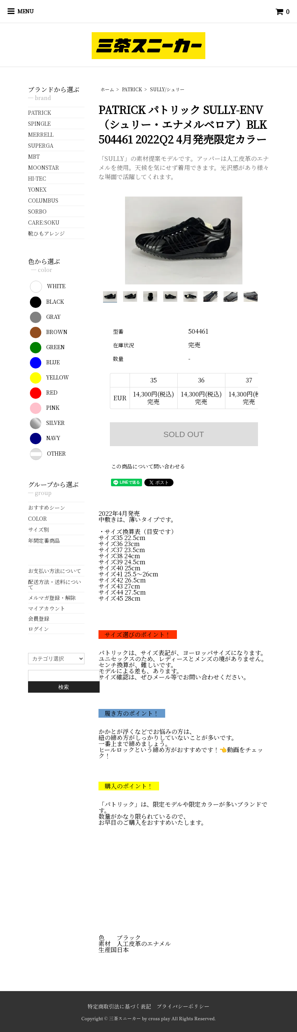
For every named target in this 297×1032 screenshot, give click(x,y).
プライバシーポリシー (182, 1006)
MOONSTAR (43, 167)
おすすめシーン (46, 507)
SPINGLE (39, 123)
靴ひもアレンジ (46, 233)
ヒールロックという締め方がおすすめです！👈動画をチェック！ (180, 752)
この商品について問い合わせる (148, 466)
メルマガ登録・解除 (52, 597)
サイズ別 (38, 529)
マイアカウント (46, 608)
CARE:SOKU (43, 222)
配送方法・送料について (54, 584)
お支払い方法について (54, 570)
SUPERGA (40, 145)
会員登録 (38, 618)
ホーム (107, 89)
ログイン (38, 628)
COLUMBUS (43, 200)
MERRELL (40, 134)
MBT (34, 156)
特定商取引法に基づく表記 (119, 1006)
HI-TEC (37, 178)
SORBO (37, 211)
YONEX (37, 189)
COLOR (37, 518)
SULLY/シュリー (167, 89)
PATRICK (132, 89)
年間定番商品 (44, 540)
